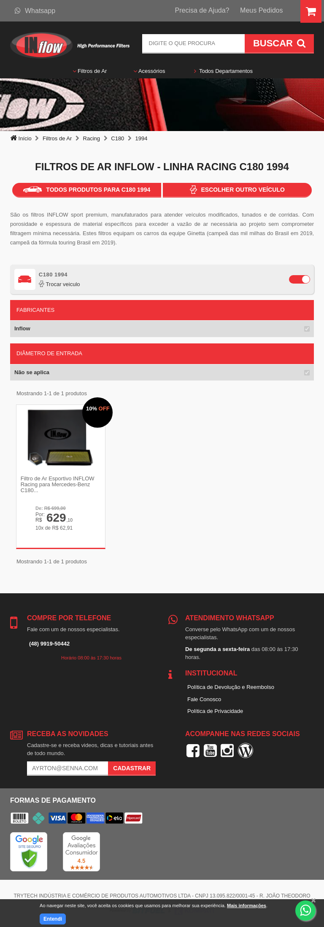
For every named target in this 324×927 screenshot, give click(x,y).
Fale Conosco (204, 699)
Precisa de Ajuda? (202, 10)
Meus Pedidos (261, 10)
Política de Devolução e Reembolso (230, 686)
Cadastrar (132, 768)
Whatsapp (35, 10)
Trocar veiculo (59, 284)
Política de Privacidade (215, 711)
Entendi (52, 919)
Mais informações (246, 905)
